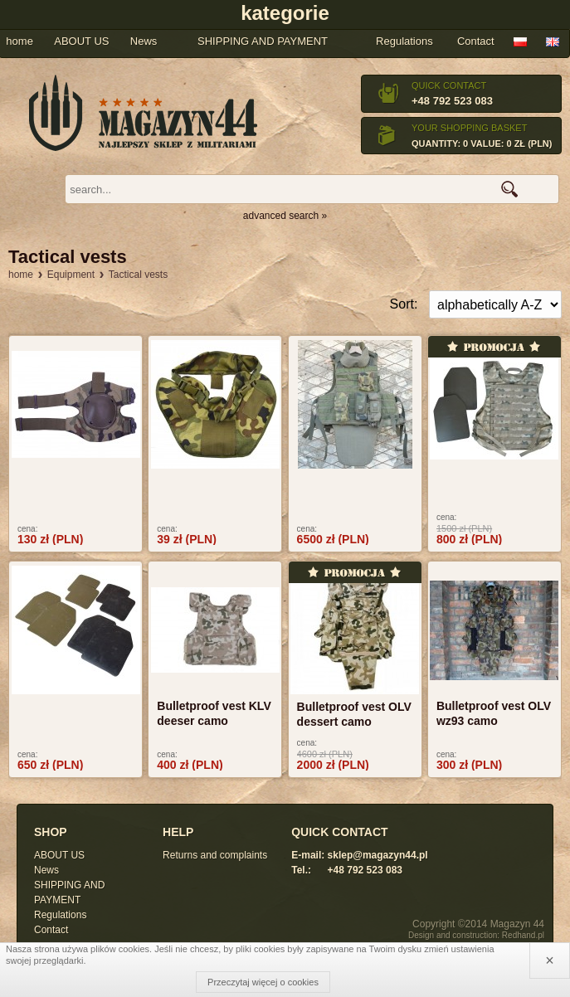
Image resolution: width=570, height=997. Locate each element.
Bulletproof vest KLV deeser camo (213, 713)
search (509, 189)
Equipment (71, 274)
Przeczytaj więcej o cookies (263, 982)
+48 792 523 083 (452, 101)
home (20, 274)
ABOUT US (59, 855)
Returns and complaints (215, 855)
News (46, 870)
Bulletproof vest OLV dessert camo (354, 714)
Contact (475, 41)
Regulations (404, 41)
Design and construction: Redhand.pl (476, 935)
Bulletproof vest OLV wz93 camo (493, 713)
